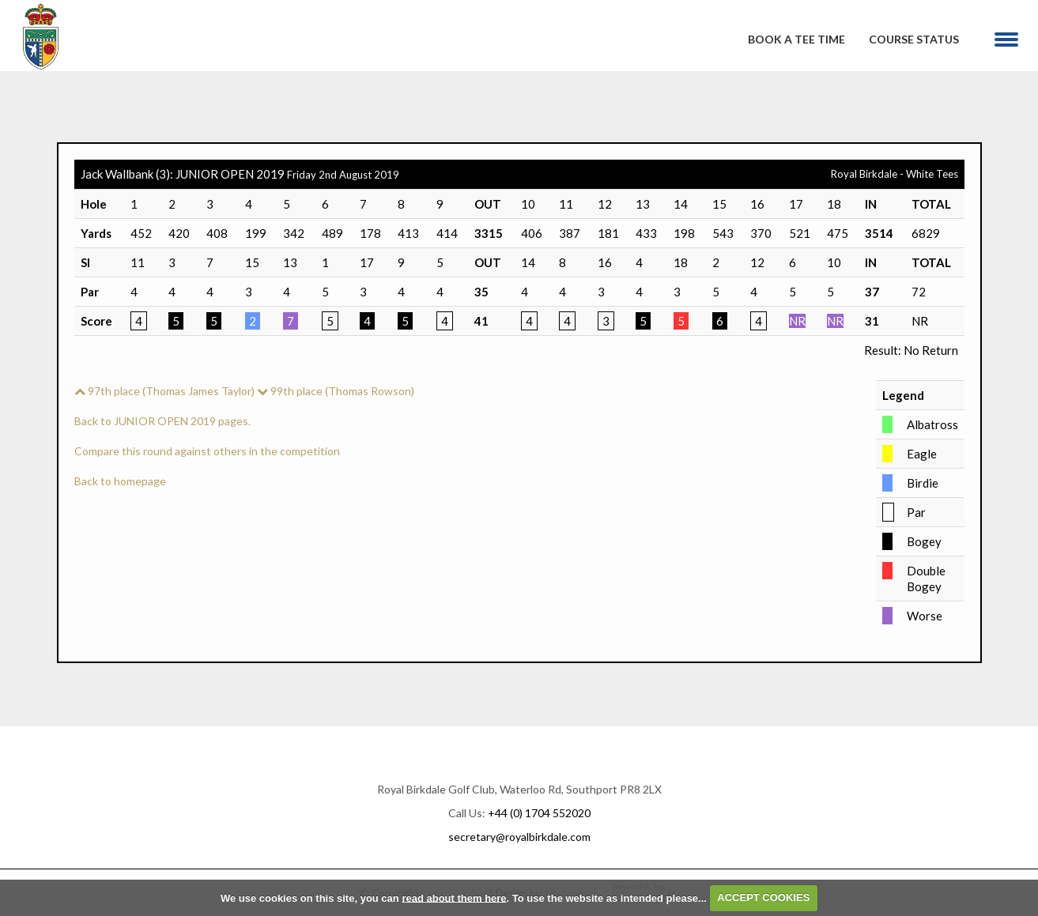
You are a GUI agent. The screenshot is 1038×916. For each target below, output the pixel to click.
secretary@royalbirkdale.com (519, 836)
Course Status (914, 39)
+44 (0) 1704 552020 (539, 813)
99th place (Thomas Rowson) (335, 391)
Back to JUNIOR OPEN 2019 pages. (162, 421)
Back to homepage (120, 481)
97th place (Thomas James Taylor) (164, 391)
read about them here (454, 897)
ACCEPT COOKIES (763, 897)
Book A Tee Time (796, 39)
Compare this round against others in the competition (207, 451)
